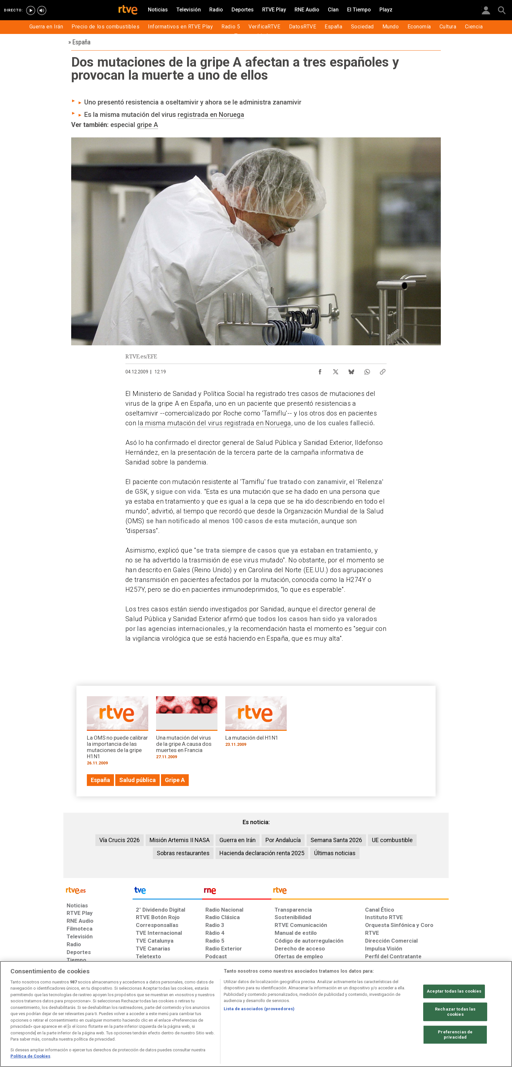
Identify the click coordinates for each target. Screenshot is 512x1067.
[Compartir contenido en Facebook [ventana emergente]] (320, 370)
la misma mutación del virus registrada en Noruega (214, 423)
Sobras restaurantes (183, 853)
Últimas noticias (335, 853)
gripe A (147, 125)
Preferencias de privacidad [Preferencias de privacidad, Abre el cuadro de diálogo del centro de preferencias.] (455, 1035)
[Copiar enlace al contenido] (383, 370)
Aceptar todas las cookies (454, 991)
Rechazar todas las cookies (455, 1012)
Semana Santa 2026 (336, 840)
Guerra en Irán (237, 840)
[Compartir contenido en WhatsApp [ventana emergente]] (367, 370)
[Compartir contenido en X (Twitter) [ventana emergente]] (336, 370)
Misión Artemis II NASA (180, 840)
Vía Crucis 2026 (119, 840)
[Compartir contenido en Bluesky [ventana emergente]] (351, 370)
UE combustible (392, 840)
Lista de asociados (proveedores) (259, 1008)
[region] (256, 1014)
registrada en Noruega (211, 114)
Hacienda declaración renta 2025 (261, 853)
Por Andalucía (283, 840)
